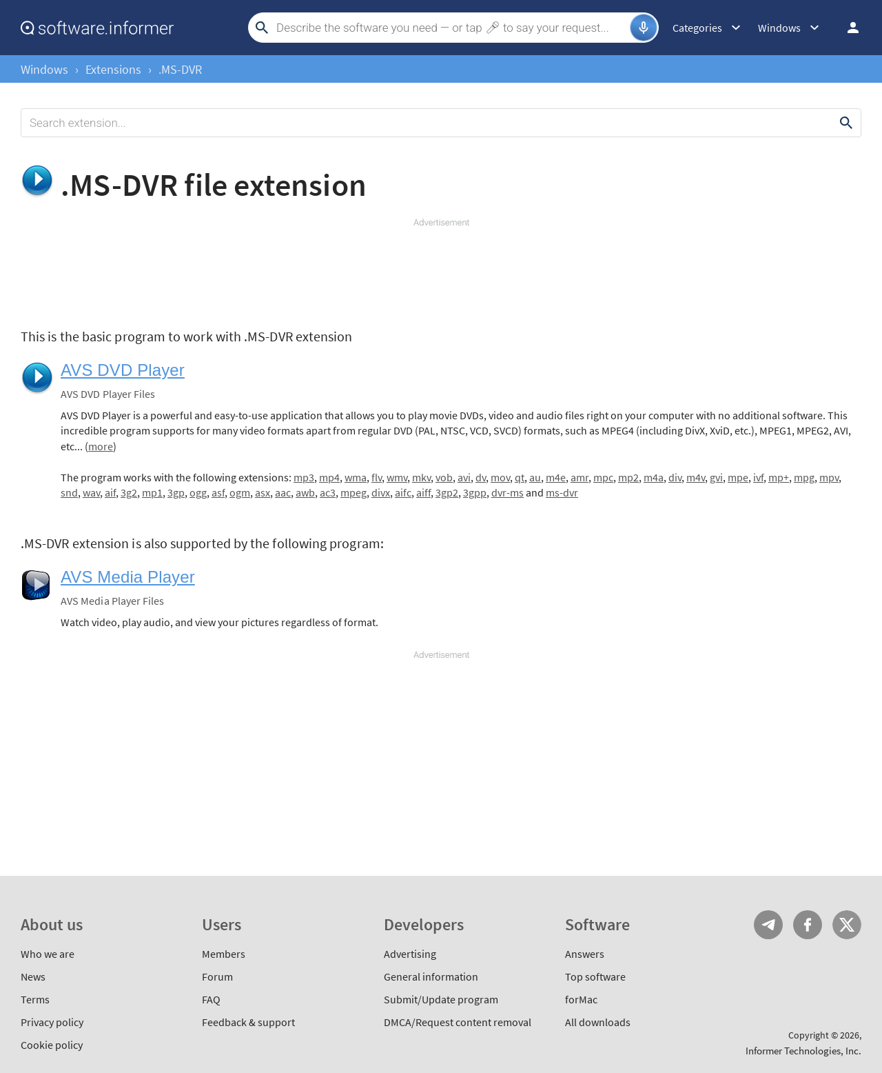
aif (110, 492)
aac (283, 492)
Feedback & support (248, 1022)
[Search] (451, 27)
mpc (603, 477)
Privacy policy (52, 1022)
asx (262, 492)
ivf (758, 477)
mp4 (329, 477)
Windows (44, 69)
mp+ (778, 477)
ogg (198, 492)
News (33, 976)
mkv (421, 477)
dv (480, 477)
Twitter (846, 924)
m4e (556, 477)
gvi (716, 477)
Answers (584, 954)
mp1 (152, 492)
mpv (829, 477)
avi (464, 477)
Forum (217, 976)
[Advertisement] (441, 270)
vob (444, 477)
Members (223, 954)
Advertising (410, 954)
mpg (804, 477)
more (100, 446)
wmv (397, 477)
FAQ (211, 999)
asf (218, 492)
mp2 (628, 477)
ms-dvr (562, 492)
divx (380, 492)
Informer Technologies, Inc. (803, 1050)
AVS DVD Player (123, 370)
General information (431, 976)
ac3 (328, 492)
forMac (581, 999)
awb (305, 492)
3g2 (129, 492)
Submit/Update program (441, 999)
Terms (35, 999)
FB (807, 924)
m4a (654, 477)
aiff (423, 492)
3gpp (474, 492)
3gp (176, 492)
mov (500, 477)
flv (376, 477)
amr (579, 477)
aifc (403, 492)
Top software (595, 976)
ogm (239, 492)
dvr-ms (507, 492)
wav (91, 492)
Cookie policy (52, 1045)
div (674, 477)
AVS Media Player (128, 577)
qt (519, 477)
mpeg (353, 492)
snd (69, 492)
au (535, 477)
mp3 (304, 477)
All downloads (597, 1022)
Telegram (768, 924)
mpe (738, 477)
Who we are (47, 954)
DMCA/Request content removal (457, 1022)
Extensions (113, 69)
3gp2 (446, 492)
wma (356, 477)
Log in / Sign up (847, 27)
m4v (695, 477)
